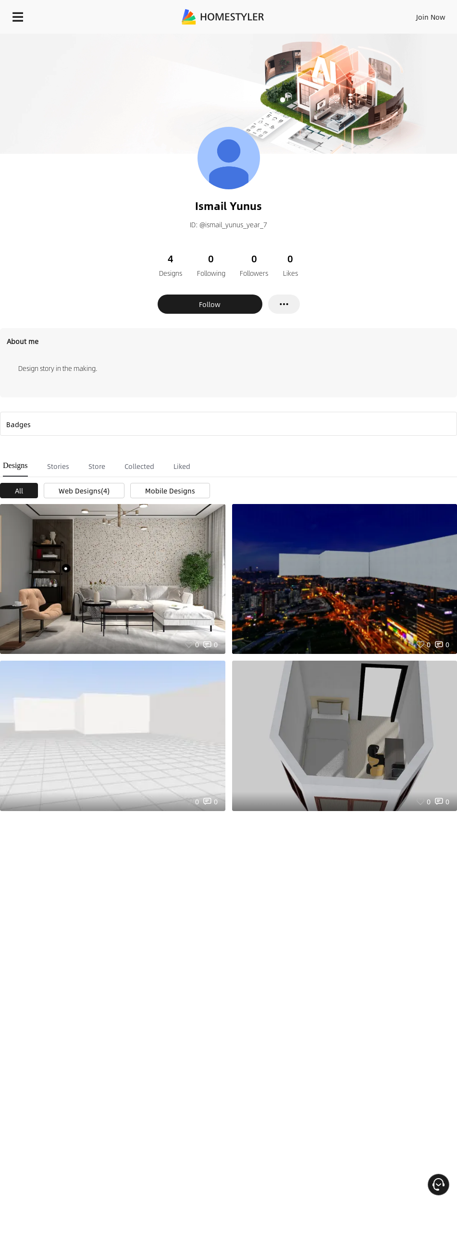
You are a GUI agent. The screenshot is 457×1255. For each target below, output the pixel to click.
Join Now (430, 17)
